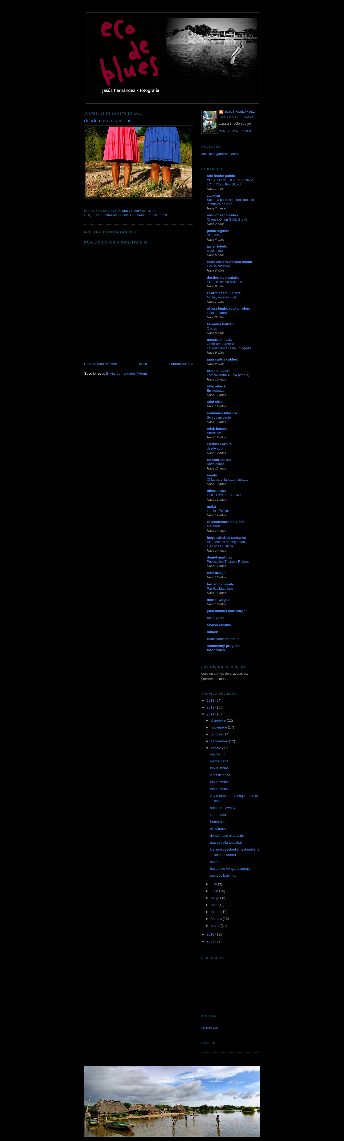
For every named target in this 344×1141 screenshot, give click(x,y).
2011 (211, 714)
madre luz (217, 754)
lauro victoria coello (223, 639)
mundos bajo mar (223, 875)
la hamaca (218, 815)
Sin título (213, 235)
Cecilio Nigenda (218, 266)
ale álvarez (215, 618)
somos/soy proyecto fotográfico (223, 648)
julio (214, 884)
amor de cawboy (222, 808)
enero (216, 926)
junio (215, 891)
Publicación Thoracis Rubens (228, 562)
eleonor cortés (219, 460)
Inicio (143, 364)
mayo (215, 898)
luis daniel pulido (221, 176)
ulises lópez (217, 491)
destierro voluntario (223, 278)
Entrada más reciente (100, 364)
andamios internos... (223, 413)
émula (212, 475)
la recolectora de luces (225, 522)
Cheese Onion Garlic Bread (227, 219)
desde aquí (215, 448)
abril (214, 905)
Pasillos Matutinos (220, 588)
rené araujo (216, 573)
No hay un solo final (221, 297)
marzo (216, 912)
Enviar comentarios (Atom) (126, 373)
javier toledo (217, 246)
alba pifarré (216, 386)
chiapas (110, 215)
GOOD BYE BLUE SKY (224, 495)
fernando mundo (220, 584)
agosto (216, 748)
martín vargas (218, 600)
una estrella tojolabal (225, 842)
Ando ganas (215, 464)
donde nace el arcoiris (227, 835)
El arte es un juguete (224, 293)
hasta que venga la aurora (230, 869)
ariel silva (215, 402)
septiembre (220, 741)
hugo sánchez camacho (226, 538)
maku (211, 506)
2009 (211, 941)
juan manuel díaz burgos (227, 611)
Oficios (212, 328)
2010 (211, 934)
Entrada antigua (181, 364)
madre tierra (219, 761)
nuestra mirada (219, 340)
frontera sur (218, 822)
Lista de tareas (217, 313)
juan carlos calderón (223, 359)
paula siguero (218, 231)
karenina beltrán (220, 324)
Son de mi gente (219, 417)
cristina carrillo (219, 444)
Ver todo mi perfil (235, 131)
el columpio (218, 829)
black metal (215, 251)
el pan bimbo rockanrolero (228, 308)
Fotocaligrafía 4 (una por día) (228, 375)
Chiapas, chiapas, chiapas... (227, 480)
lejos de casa (220, 775)
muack (212, 632)
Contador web (209, 1027)
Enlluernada (215, 391)
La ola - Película (219, 511)
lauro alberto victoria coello (229, 262)
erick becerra (217, 429)
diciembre (219, 720)
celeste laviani (218, 371)
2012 (211, 707)
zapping (213, 195)
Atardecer (214, 433)
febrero (217, 919)
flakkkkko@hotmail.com (219, 154)
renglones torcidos (222, 215)
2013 (211, 700)
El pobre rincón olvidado (224, 282)
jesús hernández (134, 215)
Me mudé (213, 526)
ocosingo (160, 215)
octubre (217, 734)
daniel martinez (219, 557)
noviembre (219, 727)
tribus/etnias (219, 768)
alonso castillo (219, 625)
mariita (215, 862)
